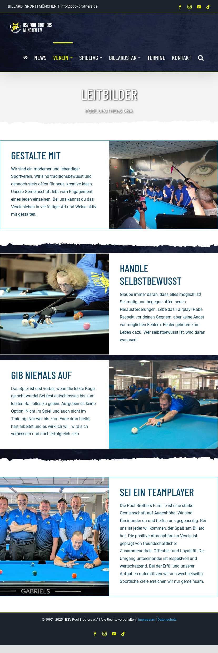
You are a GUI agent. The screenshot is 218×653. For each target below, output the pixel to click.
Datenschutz (166, 619)
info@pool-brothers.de (79, 6)
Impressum (146, 619)
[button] (201, 57)
